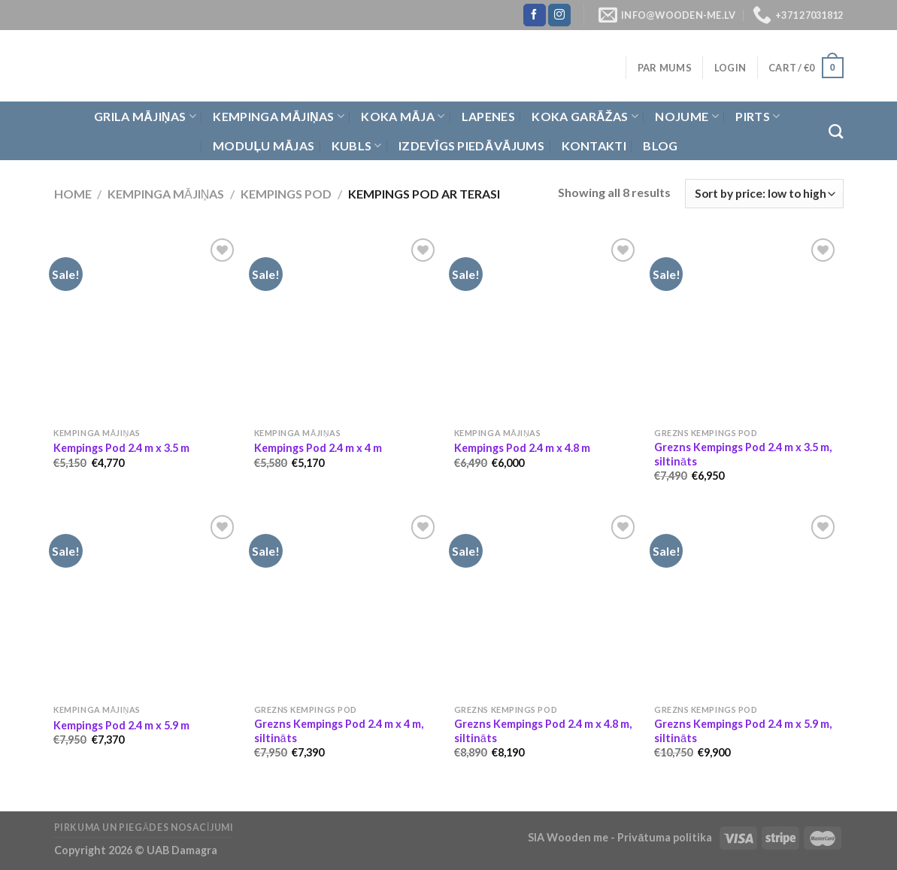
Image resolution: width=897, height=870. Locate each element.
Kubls (357, 145)
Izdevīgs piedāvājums (471, 145)
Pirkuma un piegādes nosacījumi (144, 827)
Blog (660, 145)
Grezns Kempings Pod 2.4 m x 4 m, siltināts (338, 730)
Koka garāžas (585, 116)
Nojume (686, 116)
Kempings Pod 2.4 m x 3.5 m (121, 447)
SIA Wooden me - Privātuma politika (621, 837)
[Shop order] (764, 193)
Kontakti (594, 145)
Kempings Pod (286, 193)
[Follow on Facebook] (534, 15)
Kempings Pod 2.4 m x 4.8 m (522, 447)
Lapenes (488, 116)
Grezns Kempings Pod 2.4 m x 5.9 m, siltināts (743, 730)
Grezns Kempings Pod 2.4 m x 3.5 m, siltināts (743, 454)
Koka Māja (402, 116)
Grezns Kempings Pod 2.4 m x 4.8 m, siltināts (543, 730)
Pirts (757, 116)
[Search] (836, 131)
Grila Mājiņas (145, 116)
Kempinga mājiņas (278, 116)
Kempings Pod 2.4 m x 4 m (318, 447)
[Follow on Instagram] (559, 15)
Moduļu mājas (263, 145)
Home (73, 193)
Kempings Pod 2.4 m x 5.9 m (121, 725)
